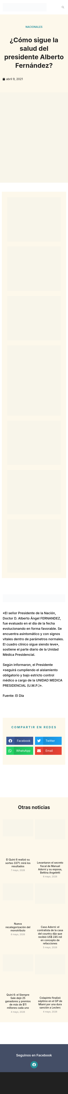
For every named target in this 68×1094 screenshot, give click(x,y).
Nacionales (34, 26)
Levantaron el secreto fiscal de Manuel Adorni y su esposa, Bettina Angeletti (50, 867)
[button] (63, 7)
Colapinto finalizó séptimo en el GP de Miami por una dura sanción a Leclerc (50, 1002)
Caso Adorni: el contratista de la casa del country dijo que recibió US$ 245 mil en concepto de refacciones (50, 935)
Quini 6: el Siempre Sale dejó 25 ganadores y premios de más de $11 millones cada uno (18, 1001)
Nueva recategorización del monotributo (17, 927)
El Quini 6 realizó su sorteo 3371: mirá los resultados (17, 863)
